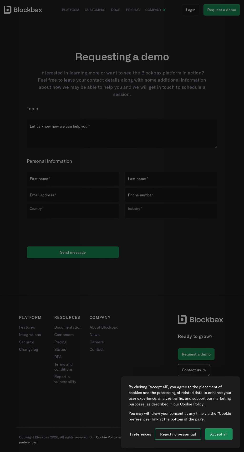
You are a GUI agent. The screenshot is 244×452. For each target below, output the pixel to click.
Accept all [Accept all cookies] (218, 434)
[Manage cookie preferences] (140, 434)
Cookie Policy (191, 404)
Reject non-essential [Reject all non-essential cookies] (178, 434)
